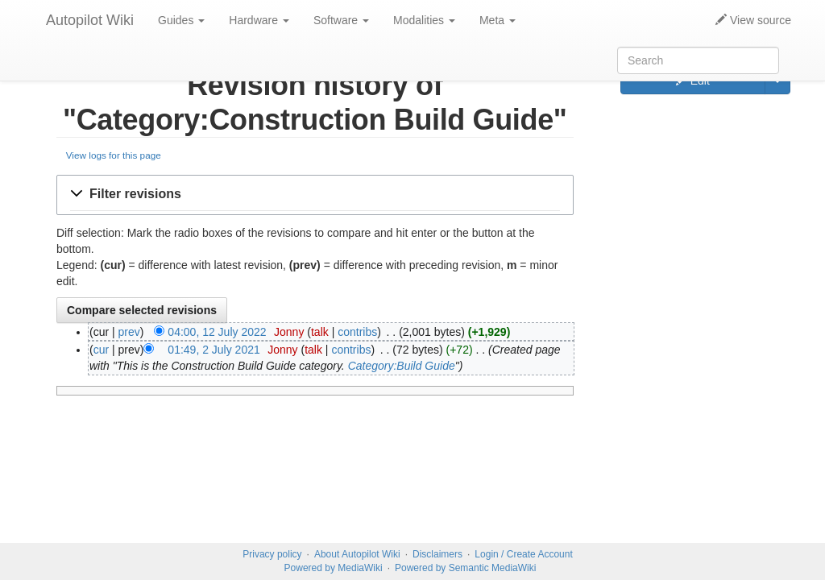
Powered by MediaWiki (333, 568)
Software (341, 20)
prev (129, 331)
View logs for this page (113, 155)
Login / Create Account (523, 554)
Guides (181, 20)
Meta (497, 20)
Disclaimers (437, 554)
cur (101, 349)
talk (320, 331)
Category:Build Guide (401, 365)
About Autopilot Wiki (357, 554)
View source (753, 20)
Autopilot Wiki (90, 20)
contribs (357, 331)
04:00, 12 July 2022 (217, 331)
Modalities (424, 20)
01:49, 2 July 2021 (213, 349)
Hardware (259, 20)
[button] (315, 195)
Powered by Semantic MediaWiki (465, 568)
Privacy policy (272, 554)
